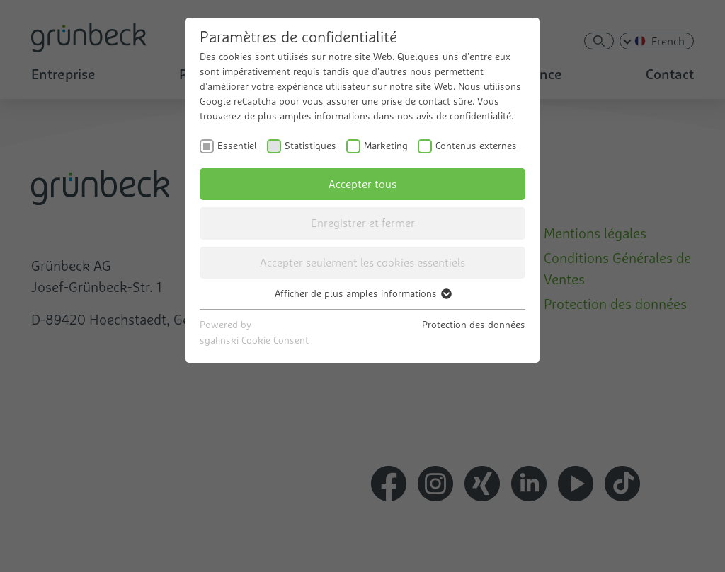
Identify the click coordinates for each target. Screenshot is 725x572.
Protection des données (473, 324)
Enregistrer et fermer (363, 222)
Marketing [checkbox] (386, 145)
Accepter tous (362, 183)
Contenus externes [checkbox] (476, 145)
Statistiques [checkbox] (310, 145)
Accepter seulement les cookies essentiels (362, 262)
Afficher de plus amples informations (362, 293)
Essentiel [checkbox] (237, 145)
